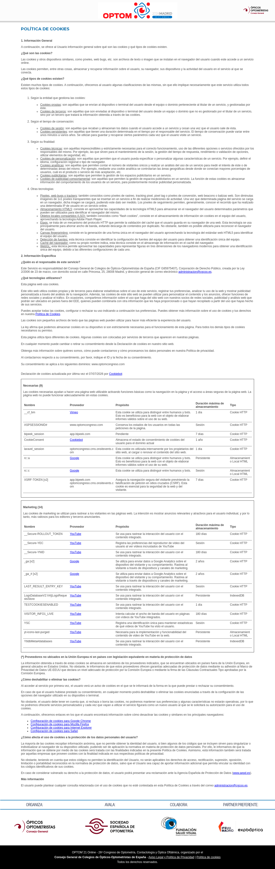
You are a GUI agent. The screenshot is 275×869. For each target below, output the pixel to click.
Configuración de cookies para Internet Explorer (61, 727)
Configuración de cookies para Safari (54, 731)
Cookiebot (115, 374)
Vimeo (74, 412)
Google (74, 458)
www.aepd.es (241, 773)
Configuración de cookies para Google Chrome (61, 721)
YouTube (75, 534)
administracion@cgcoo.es (195, 271)
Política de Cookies (47, 314)
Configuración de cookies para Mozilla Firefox (60, 724)
